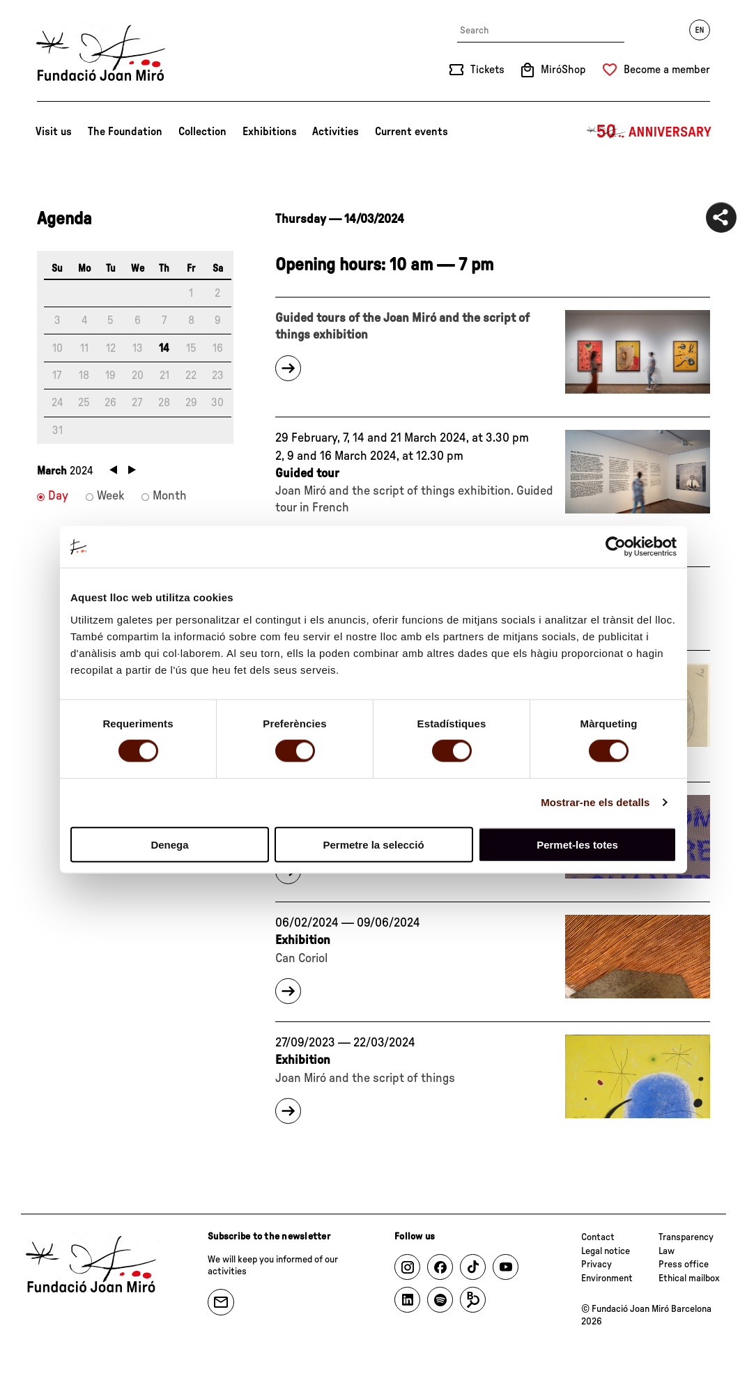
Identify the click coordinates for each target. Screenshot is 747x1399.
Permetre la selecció (373, 844)
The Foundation (125, 131)
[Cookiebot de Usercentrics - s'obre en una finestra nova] (616, 546)
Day (58, 496)
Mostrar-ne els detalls (595, 802)
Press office (684, 1264)
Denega (169, 844)
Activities (335, 131)
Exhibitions (269, 131)
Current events (411, 131)
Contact (598, 1237)
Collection (202, 131)
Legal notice (605, 1251)
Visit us (54, 131)
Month (170, 496)
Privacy (596, 1264)
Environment (607, 1278)
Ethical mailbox (689, 1278)
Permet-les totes (577, 844)
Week (110, 496)
